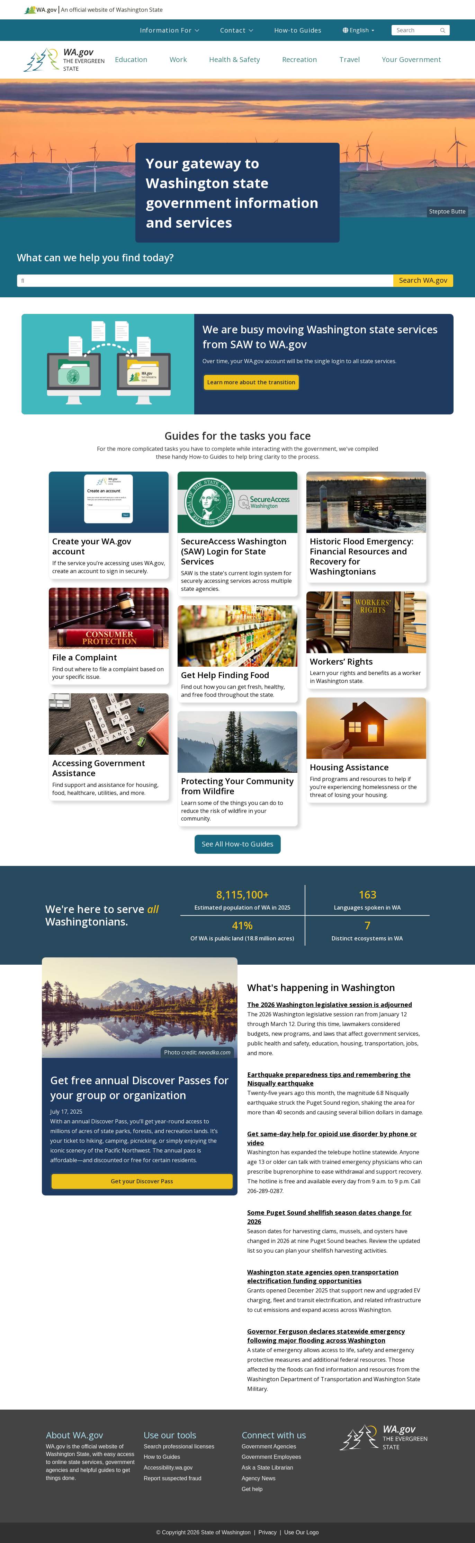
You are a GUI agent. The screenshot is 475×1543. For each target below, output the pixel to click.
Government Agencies (269, 1446)
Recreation (299, 59)
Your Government (411, 59)
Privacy (268, 1532)
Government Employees (271, 1457)
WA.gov (40, 9)
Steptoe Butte (447, 211)
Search (443, 30)
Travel (349, 59)
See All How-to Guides (238, 844)
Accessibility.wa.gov (168, 1468)
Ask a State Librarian (267, 1468)
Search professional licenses (179, 1446)
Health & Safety (234, 59)
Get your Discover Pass (142, 1181)
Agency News (259, 1478)
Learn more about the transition (251, 382)
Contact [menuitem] (233, 30)
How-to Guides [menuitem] (298, 30)
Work (178, 59)
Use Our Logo (301, 1532)
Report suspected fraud (172, 1478)
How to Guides (162, 1457)
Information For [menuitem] (166, 30)
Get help (252, 1489)
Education (131, 59)
